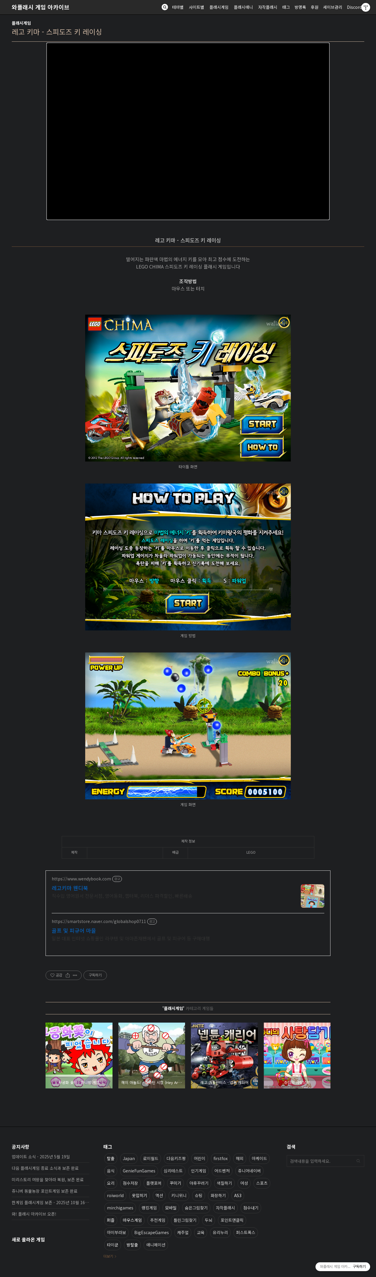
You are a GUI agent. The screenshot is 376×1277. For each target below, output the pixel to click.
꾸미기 (175, 1183)
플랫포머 (154, 1183)
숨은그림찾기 (196, 1208)
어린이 (199, 1158)
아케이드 (259, 1158)
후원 (314, 7)
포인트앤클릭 (232, 1220)
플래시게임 (219, 7)
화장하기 (218, 1195)
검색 (358, 1161)
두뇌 (208, 1220)
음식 (111, 1171)
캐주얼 (183, 1232)
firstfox (221, 1158)
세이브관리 (332, 7)
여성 (244, 1183)
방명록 (300, 7)
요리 (111, 1183)
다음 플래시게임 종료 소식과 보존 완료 (45, 1168)
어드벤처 (222, 1171)
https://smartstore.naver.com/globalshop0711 (99, 921)
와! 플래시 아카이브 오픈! (34, 1214)
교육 (200, 1232)
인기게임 (198, 1171)
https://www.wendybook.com (81, 878)
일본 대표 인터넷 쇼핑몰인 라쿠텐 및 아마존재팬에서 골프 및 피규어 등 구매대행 (131, 938)
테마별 (178, 7)
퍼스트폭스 (245, 1232)
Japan (129, 1158)
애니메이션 (155, 1245)
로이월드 (150, 1158)
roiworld (115, 1195)
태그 (286, 7)
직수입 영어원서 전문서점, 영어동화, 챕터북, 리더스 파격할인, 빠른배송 (122, 895)
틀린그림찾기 (185, 1220)
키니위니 (179, 1195)
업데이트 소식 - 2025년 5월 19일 (41, 1156)
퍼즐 (111, 1220)
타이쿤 (112, 1245)
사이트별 (196, 7)
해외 (240, 1158)
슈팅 (198, 1195)
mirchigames (120, 1208)
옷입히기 (139, 1195)
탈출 (111, 1158)
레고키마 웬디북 (70, 887)
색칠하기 (224, 1183)
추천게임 (157, 1220)
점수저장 (130, 1183)
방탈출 (132, 1245)
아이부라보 (116, 1232)
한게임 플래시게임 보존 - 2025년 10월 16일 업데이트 (50, 1202)
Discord (354, 7)
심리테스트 (173, 1171)
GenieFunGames (139, 1171)
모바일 (171, 1208)
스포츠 (262, 1183)
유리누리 (220, 1232)
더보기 (108, 1255)
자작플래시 (267, 7)
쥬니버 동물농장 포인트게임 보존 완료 (45, 1191)
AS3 (237, 1195)
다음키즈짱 (176, 1158)
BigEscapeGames (151, 1232)
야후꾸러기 (199, 1183)
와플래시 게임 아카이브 (40, 7)
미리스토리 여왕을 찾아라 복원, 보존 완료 (48, 1179)
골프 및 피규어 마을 (74, 930)
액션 (159, 1195)
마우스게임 (132, 1220)
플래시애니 (243, 7)
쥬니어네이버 (249, 1171)
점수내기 (250, 1208)
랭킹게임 (149, 1208)
